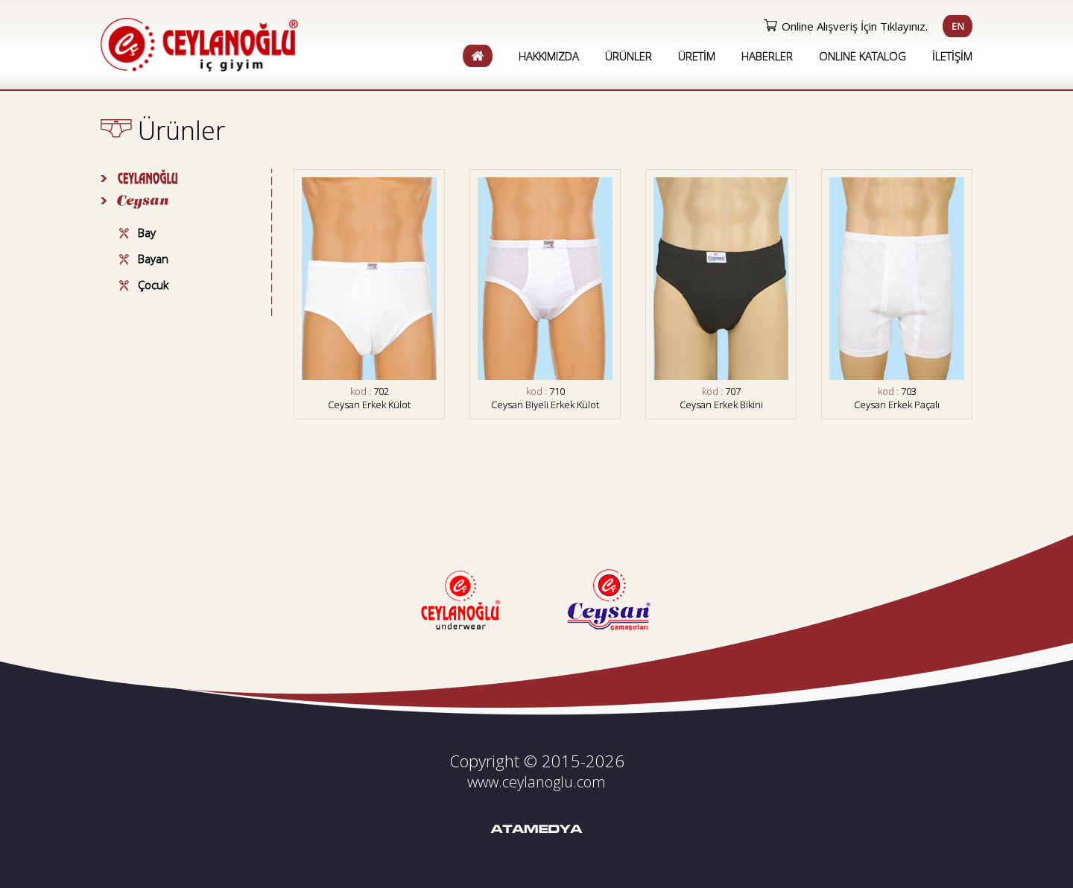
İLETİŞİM (952, 55)
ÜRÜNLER (628, 55)
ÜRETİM (696, 55)
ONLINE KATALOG (862, 55)
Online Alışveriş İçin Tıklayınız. (855, 26)
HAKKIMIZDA (549, 55)
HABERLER (767, 55)
